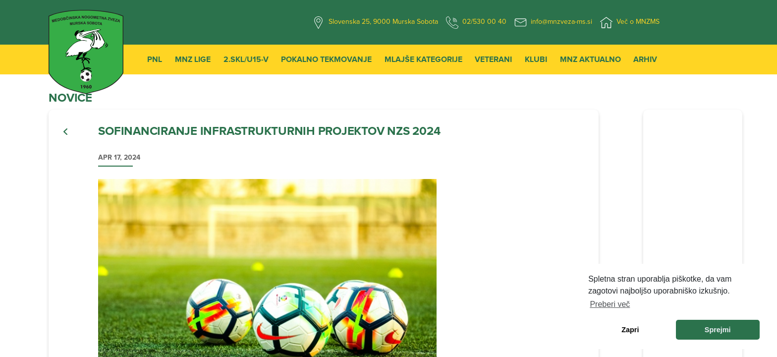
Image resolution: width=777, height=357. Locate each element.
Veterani (493, 59)
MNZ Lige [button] (193, 59)
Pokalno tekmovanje (326, 59)
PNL (154, 59)
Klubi (536, 59)
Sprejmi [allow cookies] (718, 330)
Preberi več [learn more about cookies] (610, 304)
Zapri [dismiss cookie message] (630, 330)
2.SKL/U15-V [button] (246, 59)
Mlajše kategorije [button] (423, 59)
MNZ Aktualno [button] (590, 59)
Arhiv (645, 59)
